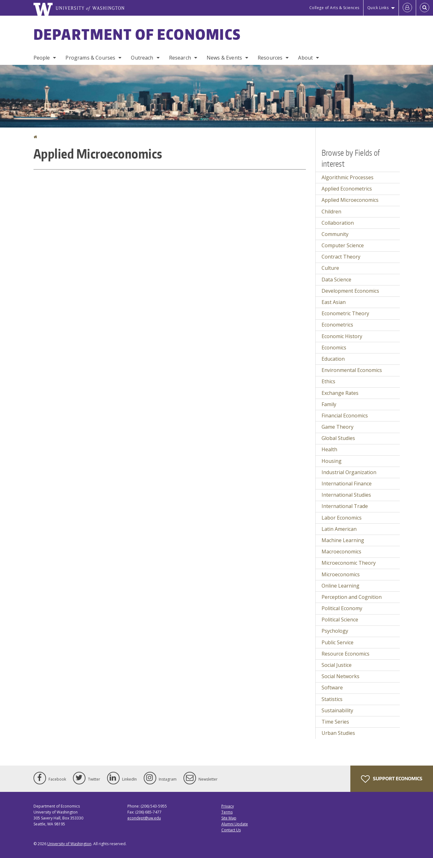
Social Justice (337, 665)
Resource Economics (345, 653)
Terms (227, 812)
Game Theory (337, 426)
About (305, 57)
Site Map (228, 818)
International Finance (347, 483)
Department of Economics (137, 34)
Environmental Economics (352, 370)
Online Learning (340, 585)
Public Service (337, 642)
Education (333, 358)
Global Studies (338, 438)
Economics (334, 347)
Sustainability (337, 710)
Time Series (335, 721)
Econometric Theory (345, 313)
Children (331, 211)
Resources (270, 57)
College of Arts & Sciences (334, 7)
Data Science (336, 279)
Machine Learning (343, 540)
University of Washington (69, 843)
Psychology (335, 630)
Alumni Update (234, 824)
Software (332, 687)
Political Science (340, 619)
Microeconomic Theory (349, 562)
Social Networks (340, 676)
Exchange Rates (340, 393)
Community (335, 234)
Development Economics (350, 290)
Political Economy (342, 608)
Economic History (342, 336)
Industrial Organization (349, 472)
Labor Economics (342, 517)
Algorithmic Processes (348, 177)
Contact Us (231, 830)
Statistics (332, 699)
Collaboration (338, 222)
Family (329, 404)
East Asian (334, 302)
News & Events (224, 57)
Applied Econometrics (347, 188)
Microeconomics (341, 574)
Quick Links (378, 7)
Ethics (328, 381)
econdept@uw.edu (144, 818)
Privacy (227, 806)
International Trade (345, 506)
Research (180, 57)
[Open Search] (424, 8)
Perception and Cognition (352, 597)
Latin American (339, 529)
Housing (332, 461)
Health (329, 449)
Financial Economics (345, 415)
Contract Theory (341, 256)
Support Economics (391, 779)
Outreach (142, 57)
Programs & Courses (90, 57)
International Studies (346, 494)
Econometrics (337, 324)
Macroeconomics (341, 551)
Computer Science (343, 245)
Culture (330, 267)
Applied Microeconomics (350, 199)
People (42, 57)
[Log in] (407, 8)
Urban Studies (338, 733)
